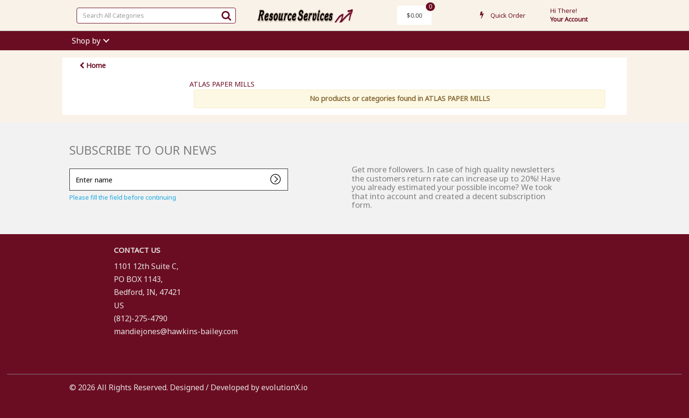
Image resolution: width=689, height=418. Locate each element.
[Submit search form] (226, 15)
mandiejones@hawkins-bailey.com (176, 331)
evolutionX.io (284, 387)
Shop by (86, 40)
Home (92, 65)
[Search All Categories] (156, 15)
